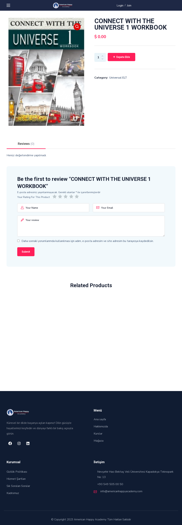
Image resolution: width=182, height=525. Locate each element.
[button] (77, 26)
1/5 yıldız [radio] (55, 196)
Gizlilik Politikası (17, 472)
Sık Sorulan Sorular (18, 486)
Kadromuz (13, 493)
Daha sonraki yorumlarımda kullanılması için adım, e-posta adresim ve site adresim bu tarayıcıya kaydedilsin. (88, 241)
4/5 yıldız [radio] (72, 196)
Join (129, 5)
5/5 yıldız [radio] (77, 196)
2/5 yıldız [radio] (60, 196)
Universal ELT (118, 78)
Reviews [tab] (26, 144)
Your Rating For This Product (33, 197)
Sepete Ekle (123, 57)
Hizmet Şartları (16, 479)
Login (120, 5)
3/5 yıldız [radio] (66, 196)
